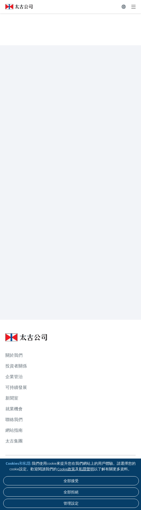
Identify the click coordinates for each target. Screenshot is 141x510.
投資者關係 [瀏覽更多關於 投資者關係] (16, 365)
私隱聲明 (86, 469)
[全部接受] (71, 480)
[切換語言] (123, 6)
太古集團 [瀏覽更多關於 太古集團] (14, 441)
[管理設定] (71, 503)
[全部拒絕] (71, 492)
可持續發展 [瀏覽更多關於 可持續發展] (16, 387)
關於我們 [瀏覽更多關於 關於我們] (14, 355)
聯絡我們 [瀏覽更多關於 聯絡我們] (14, 419)
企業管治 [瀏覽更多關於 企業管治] (14, 376)
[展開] (133, 6)
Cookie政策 (66, 469)
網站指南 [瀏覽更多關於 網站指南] (14, 430)
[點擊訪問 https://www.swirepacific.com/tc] (16, 6)
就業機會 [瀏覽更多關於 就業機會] (14, 408)
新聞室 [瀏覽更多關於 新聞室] (11, 398)
